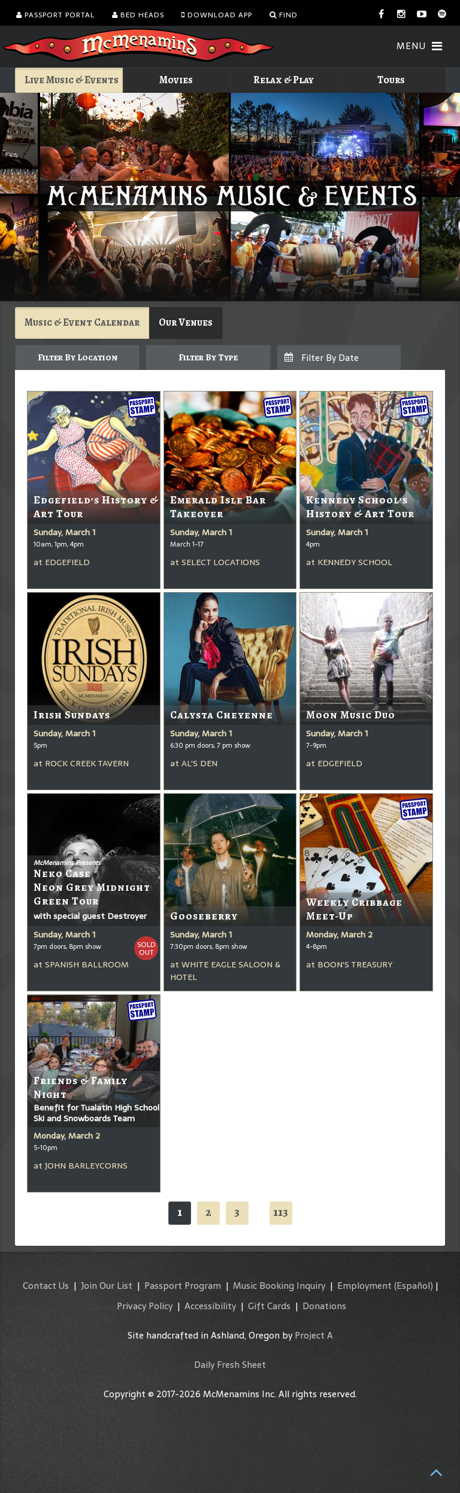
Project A (314, 1335)
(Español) (413, 1285)
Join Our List (106, 1285)
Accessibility (210, 1305)
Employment (364, 1285)
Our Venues (186, 322)
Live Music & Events (72, 80)
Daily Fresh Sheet (230, 1364)
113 (280, 1212)
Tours (391, 80)
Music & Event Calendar (82, 322)
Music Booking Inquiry (279, 1285)
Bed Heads (138, 15)
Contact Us (46, 1285)
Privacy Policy (144, 1305)
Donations (324, 1305)
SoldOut (146, 948)
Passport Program (182, 1285)
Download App (216, 15)
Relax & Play (283, 80)
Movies (176, 80)
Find (284, 15)
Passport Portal (55, 15)
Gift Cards (269, 1305)
